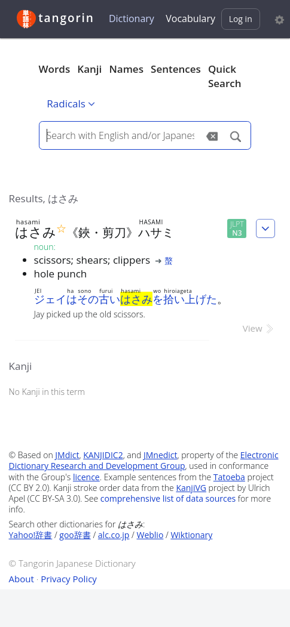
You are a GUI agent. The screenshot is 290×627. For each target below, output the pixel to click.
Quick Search (225, 76)
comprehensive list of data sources (168, 498)
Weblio (149, 534)
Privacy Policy (69, 579)
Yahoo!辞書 (31, 534)
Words (55, 69)
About (21, 579)
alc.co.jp (114, 534)
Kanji (89, 69)
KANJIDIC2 (103, 455)
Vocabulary (190, 18)
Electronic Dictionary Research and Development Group (144, 460)
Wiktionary (191, 534)
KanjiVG (191, 487)
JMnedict (161, 455)
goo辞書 (74, 534)
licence (86, 477)
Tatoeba (229, 477)
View (259, 328)
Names (126, 69)
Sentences (176, 69)
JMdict (67, 455)
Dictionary (131, 18)
